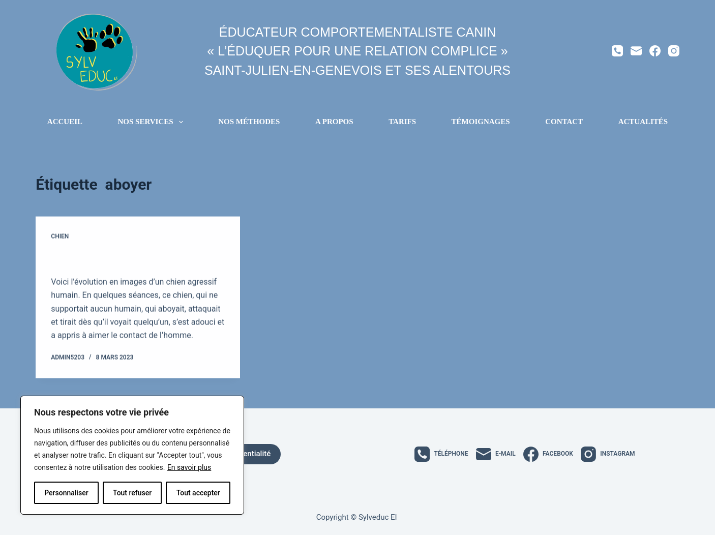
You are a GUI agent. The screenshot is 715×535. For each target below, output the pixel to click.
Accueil (64, 121)
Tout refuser (132, 493)
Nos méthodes (249, 121)
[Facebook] (655, 50)
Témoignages (481, 121)
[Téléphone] (617, 50)
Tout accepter (198, 493)
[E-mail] (636, 50)
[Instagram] (673, 50)
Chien (60, 236)
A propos (334, 121)
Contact (564, 121)
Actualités (643, 121)
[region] (132, 455)
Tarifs (402, 121)
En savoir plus (189, 467)
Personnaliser (66, 493)
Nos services (152, 122)
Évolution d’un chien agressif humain (135, 259)
